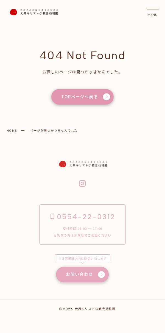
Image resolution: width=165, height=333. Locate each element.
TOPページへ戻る (85, 97)
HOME (12, 130)
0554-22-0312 (82, 217)
